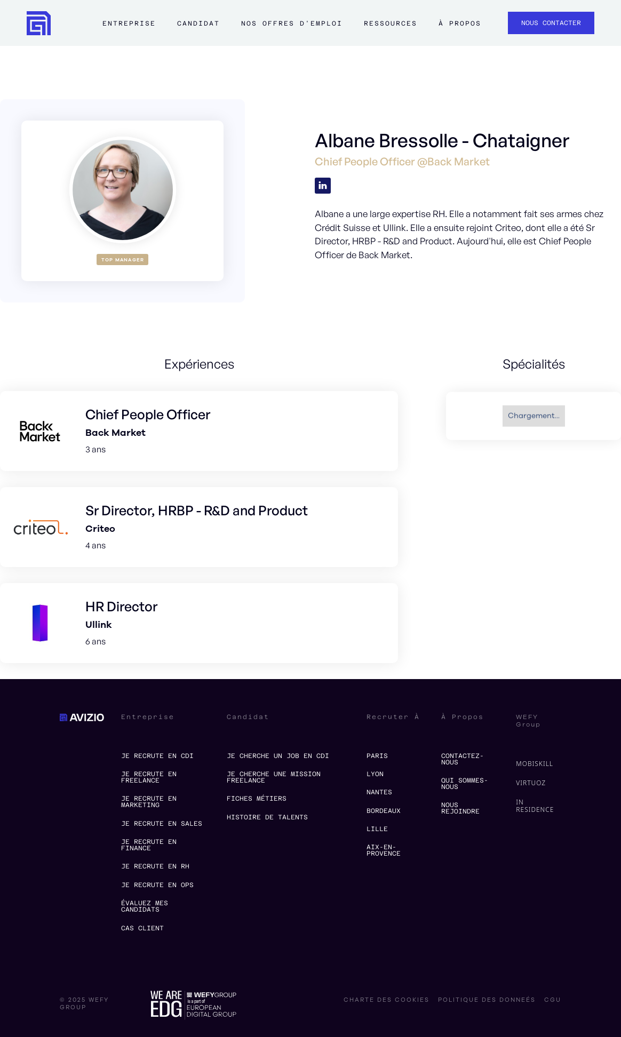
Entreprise (129, 23)
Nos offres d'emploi (292, 23)
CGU (552, 1000)
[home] (39, 23)
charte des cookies (386, 1000)
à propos (460, 23)
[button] (129, 28)
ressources (390, 23)
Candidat (198, 23)
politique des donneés (487, 1000)
